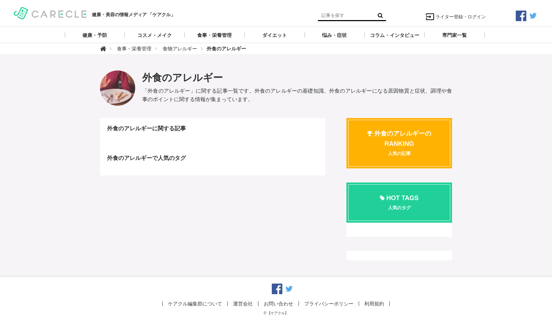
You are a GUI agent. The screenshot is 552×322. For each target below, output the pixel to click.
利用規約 (374, 303)
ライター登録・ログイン (456, 16)
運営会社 (243, 303)
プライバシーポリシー (328, 303)
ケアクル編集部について (195, 303)
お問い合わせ (278, 303)
